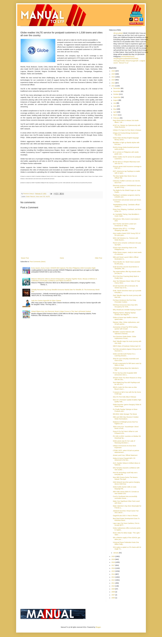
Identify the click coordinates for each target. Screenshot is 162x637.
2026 (113, 71)
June (115, 106)
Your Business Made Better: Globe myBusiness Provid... (124, 337)
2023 (113, 80)
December (117, 88)
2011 (113, 583)
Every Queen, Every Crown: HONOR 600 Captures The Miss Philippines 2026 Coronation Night (63, 268)
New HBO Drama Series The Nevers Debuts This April (125, 478)
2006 (113, 598)
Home (62, 258)
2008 (113, 592)
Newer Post (25, 258)
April (115, 112)
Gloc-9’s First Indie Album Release (124, 397)
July (114, 103)
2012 (113, 580)
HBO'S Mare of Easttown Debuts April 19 (126, 346)
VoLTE (48, 196)
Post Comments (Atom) (37, 261)
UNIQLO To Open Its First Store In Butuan (127, 130)
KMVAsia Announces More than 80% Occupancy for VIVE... (125, 306)
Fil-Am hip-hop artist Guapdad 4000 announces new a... (125, 374)
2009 (113, 589)
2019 (113, 559)
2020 (113, 556)
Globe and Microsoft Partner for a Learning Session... (124, 355)
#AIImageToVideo (119, 61)
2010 (113, 586)
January (116, 553)
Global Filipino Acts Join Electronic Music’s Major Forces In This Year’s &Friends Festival (61, 311)
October (116, 94)
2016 (113, 568)
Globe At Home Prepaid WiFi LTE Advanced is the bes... (124, 459)
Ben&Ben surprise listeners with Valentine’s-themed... (123, 332)
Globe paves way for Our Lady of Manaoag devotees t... (124, 442)
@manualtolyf (118, 33)
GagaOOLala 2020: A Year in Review (125, 515)
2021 (113, 86)
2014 (113, 574)
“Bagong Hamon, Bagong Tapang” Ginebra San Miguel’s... (124, 313)
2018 (113, 562)
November (117, 91)
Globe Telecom (30, 196)
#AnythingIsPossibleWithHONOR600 (125, 58)
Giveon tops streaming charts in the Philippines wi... (125, 248)
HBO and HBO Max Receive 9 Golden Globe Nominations (126, 418)
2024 (113, 77)
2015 (113, 571)
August (115, 100)
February (116, 118)
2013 (113, 577)
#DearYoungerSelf (132, 61)
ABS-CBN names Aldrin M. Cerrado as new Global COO (126, 492)
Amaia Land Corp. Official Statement (125, 455)
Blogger (98, 627)
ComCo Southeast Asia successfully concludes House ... (125, 497)
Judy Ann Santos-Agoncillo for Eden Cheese (46, 300)
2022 (113, 83)
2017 (113, 565)
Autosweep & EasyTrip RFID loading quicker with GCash (125, 328)
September (117, 97)
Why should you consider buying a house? (127, 310)
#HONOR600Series (128, 56)
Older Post (98, 258)
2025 (113, 74)
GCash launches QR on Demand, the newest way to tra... (125, 287)
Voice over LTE (40, 196)
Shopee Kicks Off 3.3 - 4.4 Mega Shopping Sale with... (124, 229)
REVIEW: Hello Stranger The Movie (125, 414)
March (115, 115)
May (114, 109)
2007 (113, 595)
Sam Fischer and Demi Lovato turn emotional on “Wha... (124, 224)
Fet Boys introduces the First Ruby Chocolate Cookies (124, 301)
